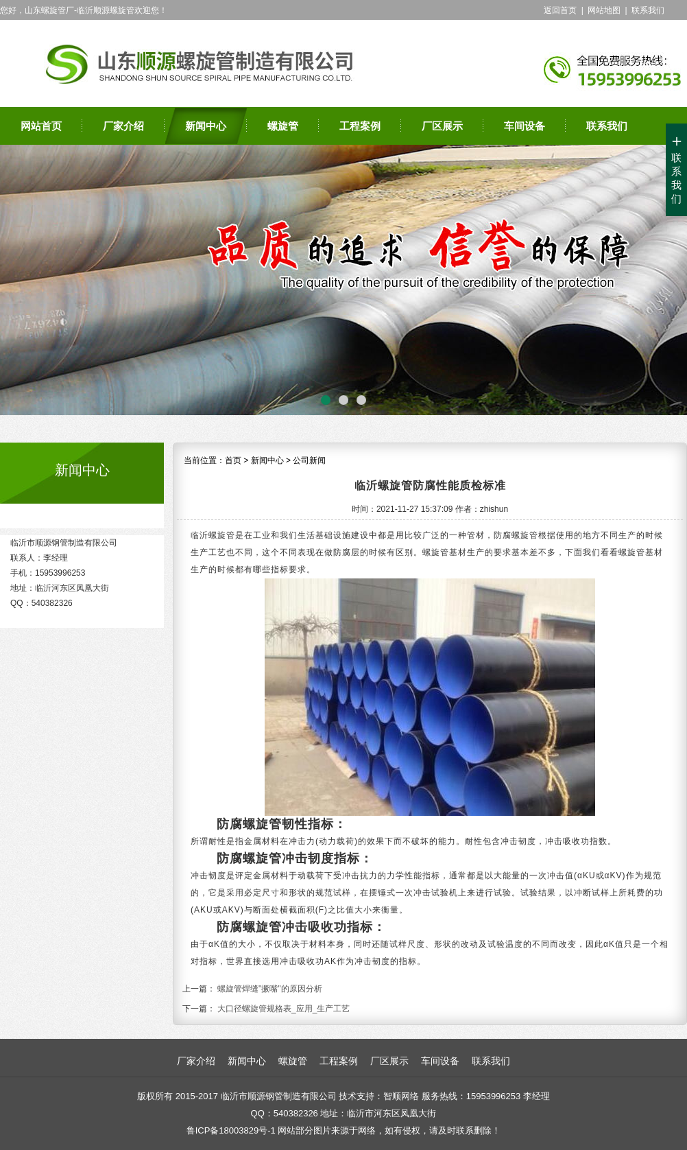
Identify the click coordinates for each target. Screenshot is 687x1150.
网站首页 (41, 126)
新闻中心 (205, 126)
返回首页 (560, 10)
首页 (233, 460)
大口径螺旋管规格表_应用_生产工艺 (283, 1008)
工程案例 (360, 126)
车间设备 (524, 126)
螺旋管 (282, 126)
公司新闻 (309, 460)
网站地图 (604, 10)
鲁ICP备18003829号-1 (231, 1130)
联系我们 (647, 10)
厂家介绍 (123, 126)
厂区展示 (442, 126)
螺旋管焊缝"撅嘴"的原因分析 (269, 989)
